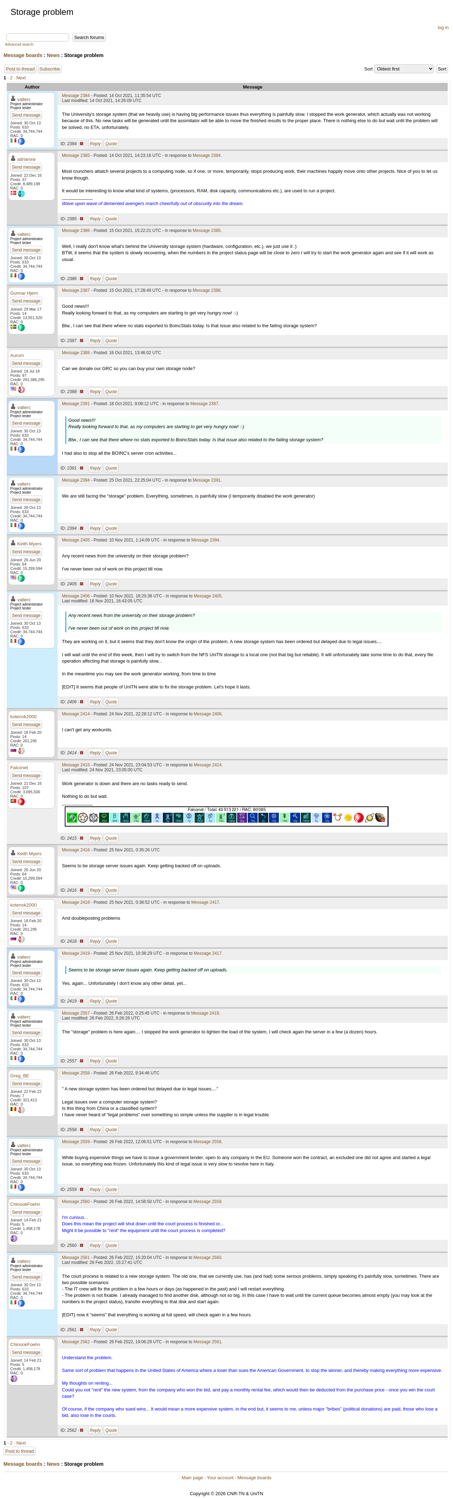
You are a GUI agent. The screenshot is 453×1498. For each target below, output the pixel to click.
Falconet (19, 767)
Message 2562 (76, 1341)
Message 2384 (76, 95)
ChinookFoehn (25, 1204)
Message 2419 (76, 953)
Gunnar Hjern (24, 293)
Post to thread (20, 69)
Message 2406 (76, 596)
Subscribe (50, 69)
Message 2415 (76, 764)
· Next (20, 77)
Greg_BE (19, 1075)
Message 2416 (76, 849)
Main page (192, 1477)
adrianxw (26, 159)
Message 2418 (76, 902)
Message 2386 (76, 230)
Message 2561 (76, 1257)
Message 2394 (76, 480)
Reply (95, 143)
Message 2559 (76, 1141)
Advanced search (19, 44)
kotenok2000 (23, 716)
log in (443, 27)
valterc (24, 99)
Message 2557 (76, 1013)
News (53, 55)
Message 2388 (76, 352)
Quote (111, 143)
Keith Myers (29, 543)
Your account (220, 1477)
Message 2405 (76, 540)
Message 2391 (76, 403)
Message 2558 (76, 1073)
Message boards (23, 55)
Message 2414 (76, 713)
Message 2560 (76, 1201)
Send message (26, 115)
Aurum (17, 355)
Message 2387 (76, 290)
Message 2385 (76, 155)
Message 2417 (205, 902)
